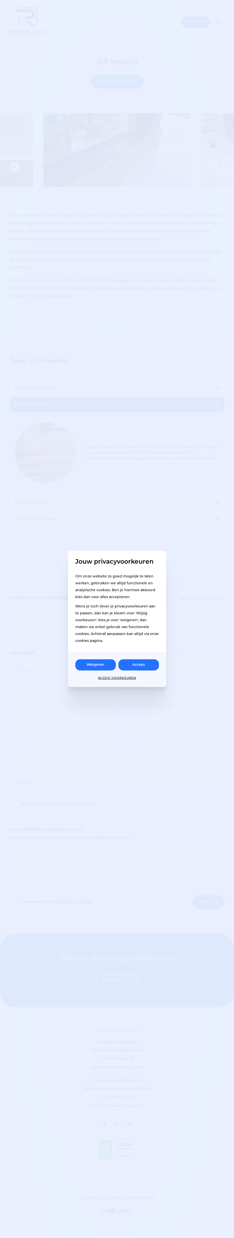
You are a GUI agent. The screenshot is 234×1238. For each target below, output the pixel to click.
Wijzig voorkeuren (117, 678)
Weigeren (95, 665)
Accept (138, 665)
